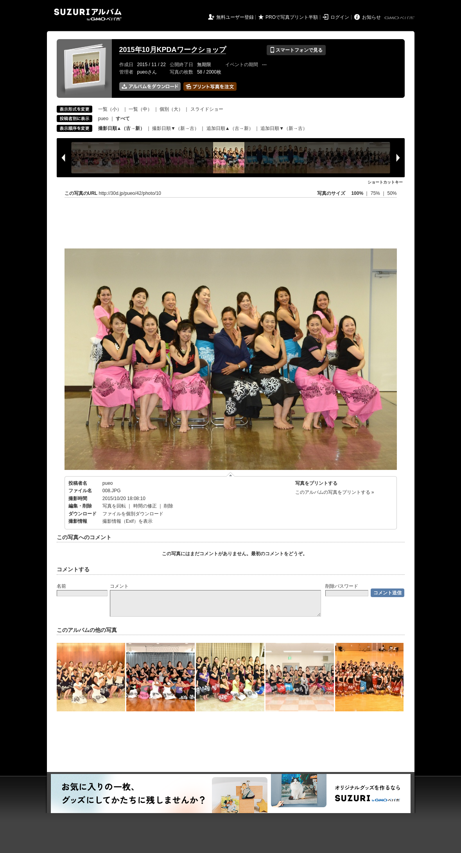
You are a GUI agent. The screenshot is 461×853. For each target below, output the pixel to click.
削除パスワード (341, 586)
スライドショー (206, 109)
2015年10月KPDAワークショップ (172, 50)
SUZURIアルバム (88, 14)
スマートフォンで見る (296, 50)
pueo (103, 118)
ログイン (339, 17)
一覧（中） (140, 109)
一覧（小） (110, 109)
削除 (168, 506)
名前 (61, 586)
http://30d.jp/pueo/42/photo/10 (130, 193)
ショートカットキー (385, 182)
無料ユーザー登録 (235, 17)
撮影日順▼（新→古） (175, 128)
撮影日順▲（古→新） (121, 128)
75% (376, 193)
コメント (119, 586)
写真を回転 (114, 506)
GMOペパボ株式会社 (400, 18)
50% (391, 193)
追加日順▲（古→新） (229, 128)
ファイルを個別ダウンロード (132, 513)
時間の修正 (145, 506)
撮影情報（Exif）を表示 (127, 521)
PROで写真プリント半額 (291, 17)
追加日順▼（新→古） (283, 128)
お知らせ (371, 17)
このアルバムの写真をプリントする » (334, 492)
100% (357, 193)
